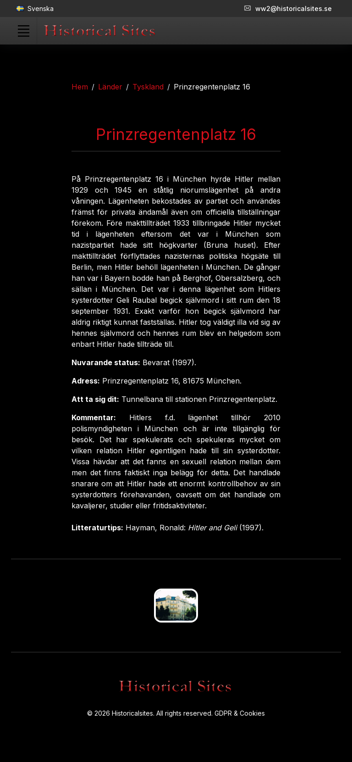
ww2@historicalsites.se (288, 8)
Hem (80, 86)
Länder (110, 86)
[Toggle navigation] (23, 30)
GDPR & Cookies (239, 713)
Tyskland (148, 86)
